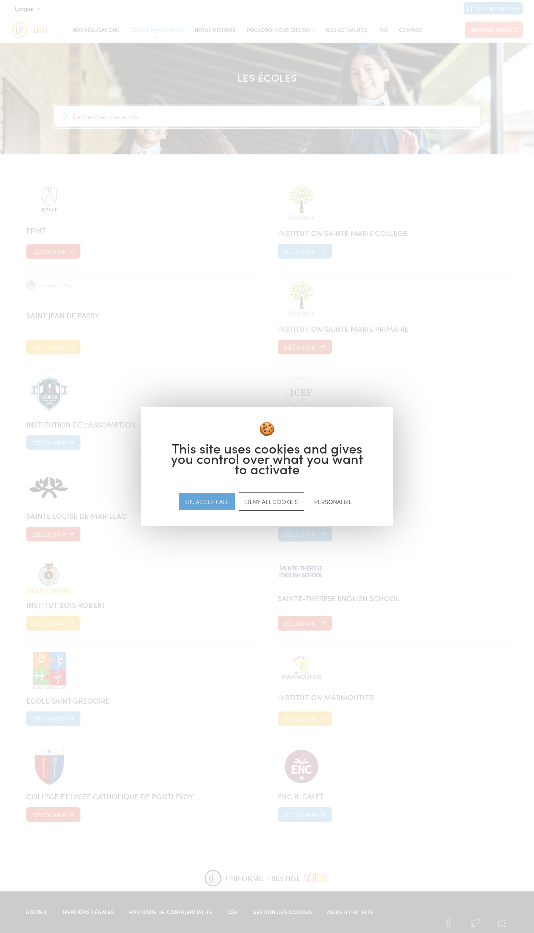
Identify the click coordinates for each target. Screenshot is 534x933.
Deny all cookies (271, 501)
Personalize (333, 501)
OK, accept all (207, 501)
